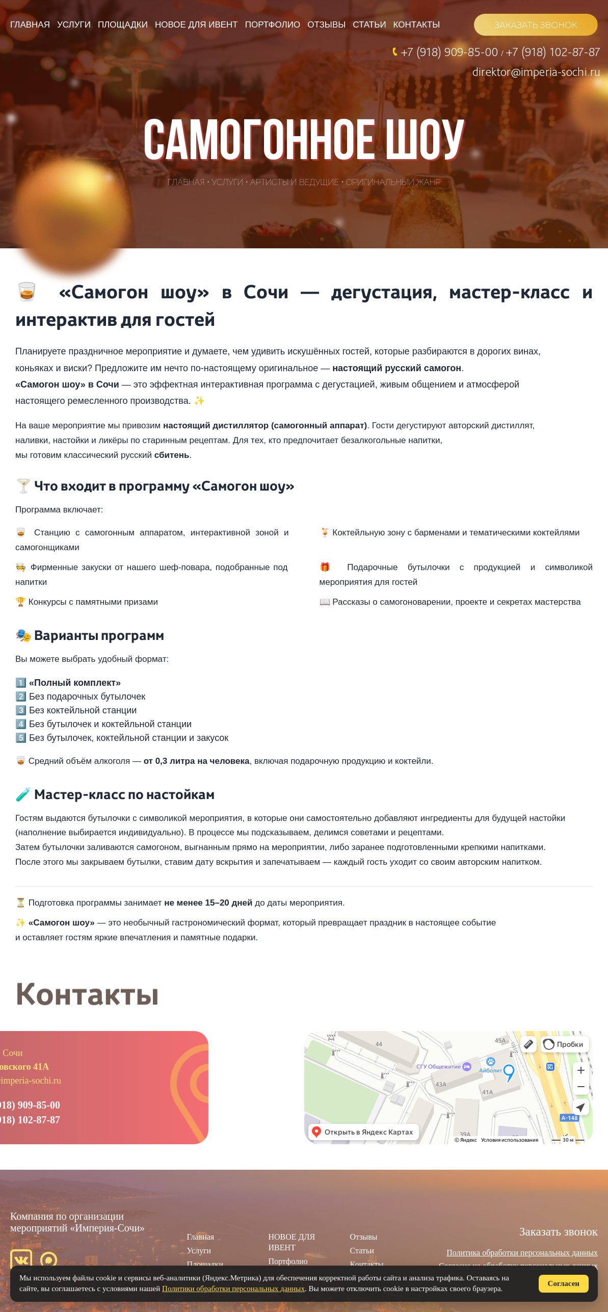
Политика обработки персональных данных (522, 1252)
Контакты (416, 25)
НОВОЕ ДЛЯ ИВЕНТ (196, 25)
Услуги (74, 25)
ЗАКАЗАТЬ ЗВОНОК (535, 25)
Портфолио (272, 25)
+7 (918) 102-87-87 (553, 51)
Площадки (123, 25)
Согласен (563, 1283)
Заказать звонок (558, 1231)
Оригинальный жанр (393, 182)
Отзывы (326, 25)
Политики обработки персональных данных (233, 1288)
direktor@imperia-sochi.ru (536, 71)
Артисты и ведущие (294, 182)
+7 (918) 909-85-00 (451, 51)
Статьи (369, 25)
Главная (30, 25)
